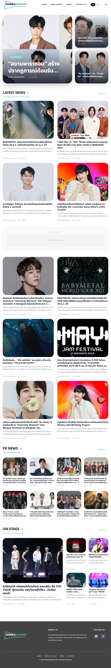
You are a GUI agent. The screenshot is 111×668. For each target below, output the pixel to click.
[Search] (106, 5)
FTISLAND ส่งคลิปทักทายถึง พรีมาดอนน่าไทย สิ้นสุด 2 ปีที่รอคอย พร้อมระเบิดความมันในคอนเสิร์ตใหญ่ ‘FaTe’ (42, 514)
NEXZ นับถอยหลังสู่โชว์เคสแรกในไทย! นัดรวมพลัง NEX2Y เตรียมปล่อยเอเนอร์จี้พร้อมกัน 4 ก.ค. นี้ (68, 481)
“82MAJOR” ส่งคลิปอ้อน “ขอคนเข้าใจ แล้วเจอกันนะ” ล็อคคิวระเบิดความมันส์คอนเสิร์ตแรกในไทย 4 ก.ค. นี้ (68, 514)
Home (44, 4)
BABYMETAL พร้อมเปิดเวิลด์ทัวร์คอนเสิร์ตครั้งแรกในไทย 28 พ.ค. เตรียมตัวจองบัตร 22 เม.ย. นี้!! (27, 143)
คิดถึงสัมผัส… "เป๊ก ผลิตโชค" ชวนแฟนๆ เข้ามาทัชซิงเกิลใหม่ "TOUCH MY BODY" (27, 362)
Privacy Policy (51, 656)
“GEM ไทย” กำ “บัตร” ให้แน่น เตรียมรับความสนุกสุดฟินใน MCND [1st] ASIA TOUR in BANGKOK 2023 (82, 145)
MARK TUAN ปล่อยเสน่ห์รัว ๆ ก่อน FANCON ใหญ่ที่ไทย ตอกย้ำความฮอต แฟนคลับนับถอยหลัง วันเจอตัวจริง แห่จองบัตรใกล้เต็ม (75, 590)
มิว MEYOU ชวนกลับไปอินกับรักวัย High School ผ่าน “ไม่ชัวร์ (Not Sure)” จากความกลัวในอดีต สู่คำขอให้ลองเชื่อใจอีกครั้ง (96, 514)
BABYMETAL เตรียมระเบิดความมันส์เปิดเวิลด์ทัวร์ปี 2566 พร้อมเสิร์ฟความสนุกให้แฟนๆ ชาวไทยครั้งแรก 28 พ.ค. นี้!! (82, 301)
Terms (62, 656)
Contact (70, 656)
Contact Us (81, 4)
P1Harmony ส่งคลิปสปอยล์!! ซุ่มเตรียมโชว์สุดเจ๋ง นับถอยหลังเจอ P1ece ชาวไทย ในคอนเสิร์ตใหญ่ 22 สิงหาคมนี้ (96, 481)
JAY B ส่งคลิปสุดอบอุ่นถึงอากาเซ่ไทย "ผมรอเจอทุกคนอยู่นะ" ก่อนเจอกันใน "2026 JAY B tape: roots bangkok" (42, 481)
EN (98, 4)
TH (93, 4)
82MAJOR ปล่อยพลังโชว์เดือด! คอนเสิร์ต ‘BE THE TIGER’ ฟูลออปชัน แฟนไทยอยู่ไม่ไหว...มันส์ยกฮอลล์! (32, 590)
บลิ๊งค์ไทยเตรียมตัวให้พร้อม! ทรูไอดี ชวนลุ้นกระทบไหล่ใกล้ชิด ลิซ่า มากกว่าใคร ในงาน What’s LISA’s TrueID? (81, 207)
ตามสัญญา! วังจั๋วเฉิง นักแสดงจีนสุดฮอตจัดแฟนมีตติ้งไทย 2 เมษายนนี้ (27, 205)
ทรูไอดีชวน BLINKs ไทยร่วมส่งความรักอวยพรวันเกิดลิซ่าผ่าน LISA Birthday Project (82, 424)
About (69, 4)
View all (103, 94)
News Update (57, 4)
